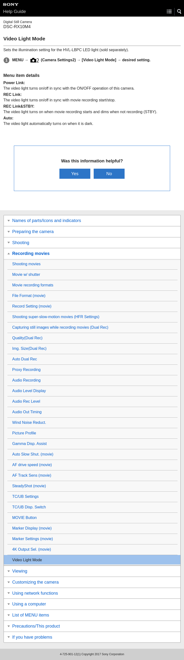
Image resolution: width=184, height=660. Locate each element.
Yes (74, 173)
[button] (179, 11)
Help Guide (14, 11)
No (109, 173)
